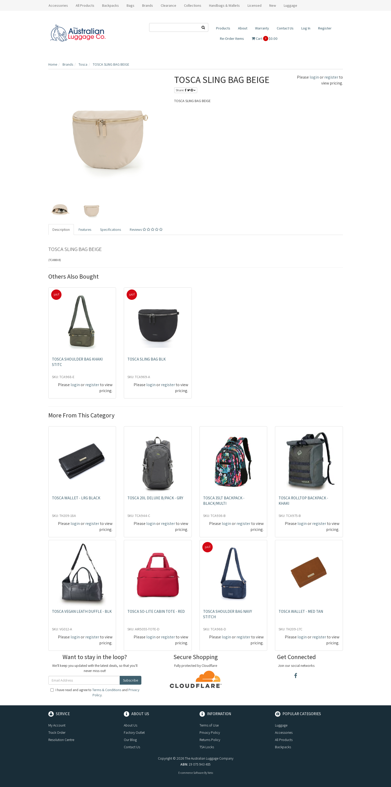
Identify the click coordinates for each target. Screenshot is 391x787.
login (314, 77)
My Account (56, 725)
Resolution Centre (61, 739)
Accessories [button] (58, 5)
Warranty (262, 28)
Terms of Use (209, 725)
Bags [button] (130, 5)
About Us (130, 725)
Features (85, 229)
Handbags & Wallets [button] (224, 5)
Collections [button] (192, 5)
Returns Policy (210, 739)
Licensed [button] (255, 5)
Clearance (168, 5)
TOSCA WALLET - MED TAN (301, 611)
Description (61, 229)
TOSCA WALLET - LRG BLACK (76, 497)
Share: (186, 90)
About (242, 28)
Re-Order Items (232, 38)
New (272, 5)
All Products (85, 5)
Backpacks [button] (110, 5)
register (331, 77)
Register (325, 28)
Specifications (110, 229)
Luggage (281, 725)
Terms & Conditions (106, 689)
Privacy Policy (210, 732)
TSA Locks (207, 747)
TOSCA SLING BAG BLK (146, 359)
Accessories (284, 732)
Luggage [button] (290, 5)
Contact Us (285, 28)
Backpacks (283, 747)
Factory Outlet (134, 732)
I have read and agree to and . (94, 692)
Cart (265, 38)
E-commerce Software (191, 773)
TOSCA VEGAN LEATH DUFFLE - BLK (82, 611)
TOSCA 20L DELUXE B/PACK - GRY (155, 497)
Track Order (56, 732)
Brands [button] (147, 5)
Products (223, 28)
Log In (305, 28)
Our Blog (130, 739)
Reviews (146, 229)
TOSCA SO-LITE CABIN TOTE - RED (156, 611)
